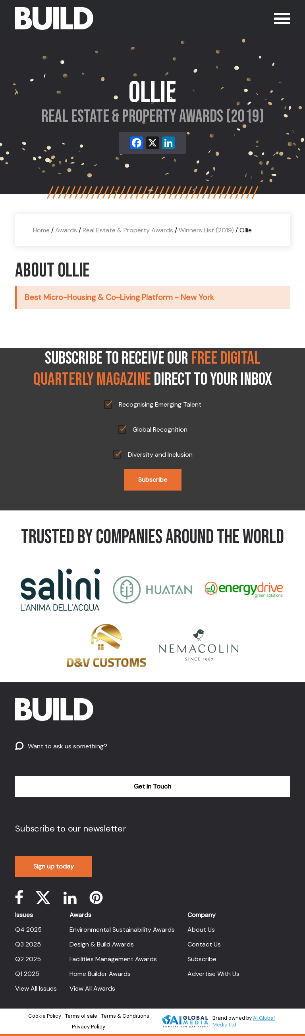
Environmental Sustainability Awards (122, 929)
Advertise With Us (213, 974)
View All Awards (92, 988)
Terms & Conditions (125, 1016)
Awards (66, 230)
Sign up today (53, 866)
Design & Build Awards (101, 944)
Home (41, 230)
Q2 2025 (28, 959)
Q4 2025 (28, 929)
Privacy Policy (88, 1026)
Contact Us (204, 944)
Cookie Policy (44, 1016)
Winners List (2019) (206, 230)
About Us (201, 929)
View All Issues (36, 988)
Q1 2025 (27, 974)
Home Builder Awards (100, 974)
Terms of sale (81, 1016)
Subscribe (152, 479)
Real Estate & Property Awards (128, 230)
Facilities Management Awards (113, 959)
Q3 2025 (28, 944)
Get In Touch (152, 786)
